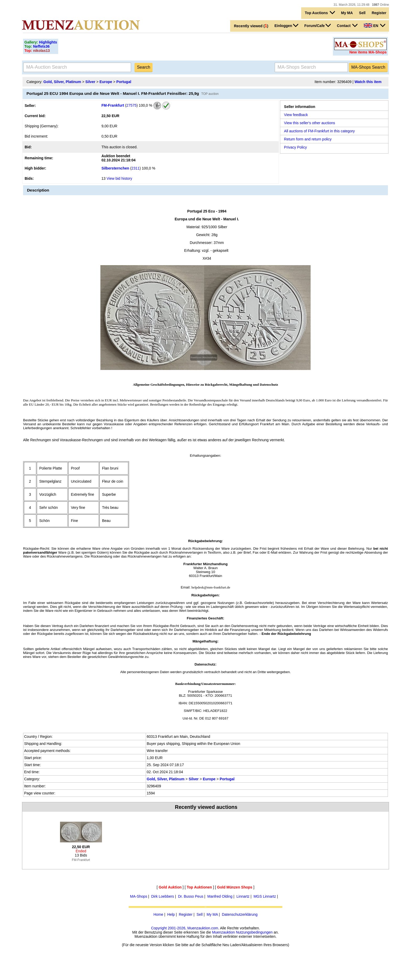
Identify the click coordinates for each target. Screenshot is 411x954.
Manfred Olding (219, 896)
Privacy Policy (295, 147)
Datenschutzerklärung (239, 914)
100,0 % (145, 105)
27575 (131, 105)
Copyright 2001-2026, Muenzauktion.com (184, 928)
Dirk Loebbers (162, 896)
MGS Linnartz (264, 896)
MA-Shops (138, 896)
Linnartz (243, 896)
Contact (347, 25)
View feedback (296, 115)
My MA (347, 13)
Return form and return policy (308, 139)
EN (374, 25)
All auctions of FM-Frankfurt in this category (319, 131)
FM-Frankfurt (112, 105)
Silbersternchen (115, 168)
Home (158, 914)
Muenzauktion (223, 932)
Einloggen (286, 25)
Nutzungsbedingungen (254, 932)
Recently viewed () (251, 26)
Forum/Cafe (317, 25)
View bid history (119, 178)
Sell (362, 13)
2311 (135, 168)
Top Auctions (320, 12)
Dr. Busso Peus (190, 896)
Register (379, 13)
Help (171, 914)
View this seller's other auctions (309, 123)
